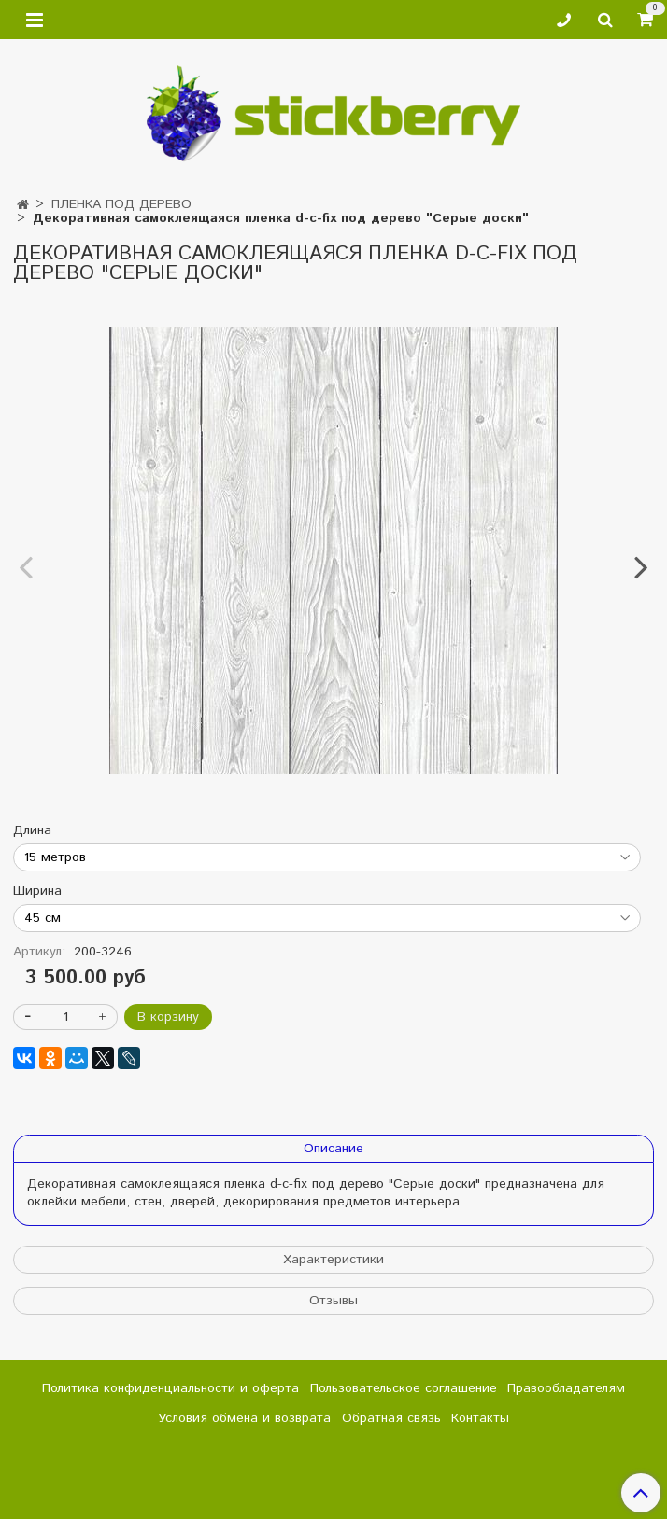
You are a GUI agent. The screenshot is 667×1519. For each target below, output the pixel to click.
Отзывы (333, 1300)
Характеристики (333, 1259)
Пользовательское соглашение (403, 1388)
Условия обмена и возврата (244, 1418)
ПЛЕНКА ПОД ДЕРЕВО (121, 204)
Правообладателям (566, 1388)
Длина (32, 830)
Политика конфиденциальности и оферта (170, 1388)
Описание (333, 1148)
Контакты (480, 1418)
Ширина (37, 891)
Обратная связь (391, 1418)
